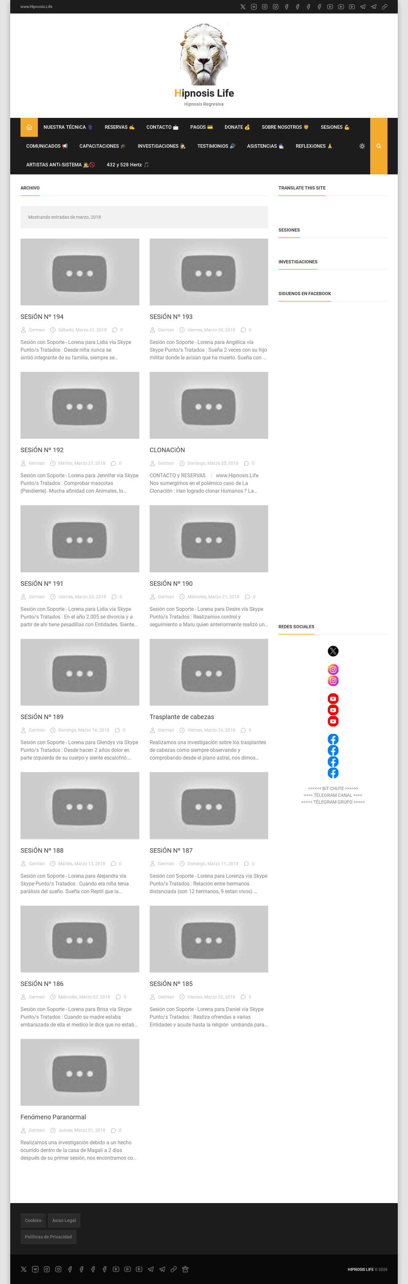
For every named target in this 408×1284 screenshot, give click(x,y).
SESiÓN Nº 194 (42, 317)
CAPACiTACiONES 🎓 (102, 146)
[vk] (254, 7)
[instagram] (265, 7)
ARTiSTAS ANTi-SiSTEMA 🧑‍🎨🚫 (60, 165)
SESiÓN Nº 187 (171, 850)
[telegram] (363, 7)
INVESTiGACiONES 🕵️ (162, 146)
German (33, 330)
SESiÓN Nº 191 (42, 583)
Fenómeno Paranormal (53, 1117)
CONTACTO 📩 (162, 127)
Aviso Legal (64, 1220)
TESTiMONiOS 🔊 (216, 146)
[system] (362, 146)
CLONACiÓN (167, 450)
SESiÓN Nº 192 (42, 450)
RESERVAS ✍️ (120, 127)
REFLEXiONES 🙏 (314, 146)
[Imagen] (80, 272)
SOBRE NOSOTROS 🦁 (285, 127)
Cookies (33, 1220)
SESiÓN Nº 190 (171, 583)
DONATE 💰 (237, 127)
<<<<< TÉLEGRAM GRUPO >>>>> (333, 802)
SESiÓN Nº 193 (171, 317)
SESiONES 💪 (335, 127)
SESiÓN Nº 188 (42, 850)
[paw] (185, 1269)
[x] (243, 7)
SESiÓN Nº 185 (171, 984)
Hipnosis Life (204, 93)
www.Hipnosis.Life (36, 6)
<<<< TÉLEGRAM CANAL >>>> (333, 795)
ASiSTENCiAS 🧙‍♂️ (265, 146)
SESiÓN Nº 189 (42, 717)
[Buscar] (378, 146)
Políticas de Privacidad (48, 1236)
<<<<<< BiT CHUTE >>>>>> (333, 788)
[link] (384, 7)
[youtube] (330, 7)
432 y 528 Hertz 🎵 (128, 165)
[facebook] (286, 7)
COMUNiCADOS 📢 (47, 146)
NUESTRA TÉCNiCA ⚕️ (68, 127)
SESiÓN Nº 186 (42, 984)
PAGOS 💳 (201, 127)
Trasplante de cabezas (182, 717)
